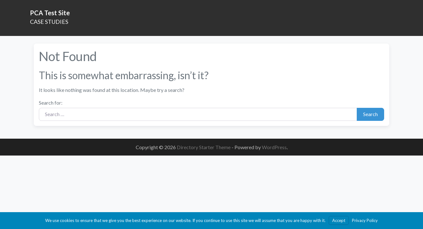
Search (370, 114)
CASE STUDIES (49, 21)
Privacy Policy (365, 220)
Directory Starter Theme (204, 147)
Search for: (50, 103)
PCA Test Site (50, 13)
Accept (338, 220)
